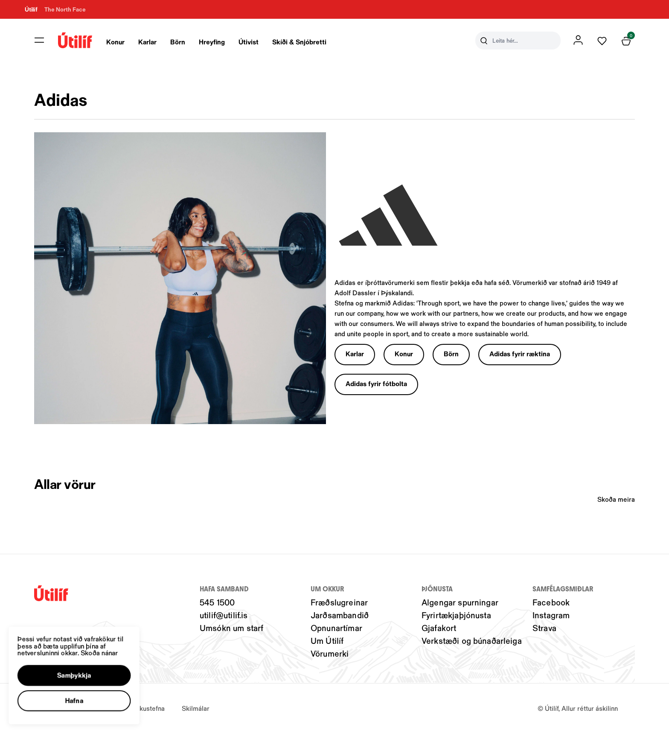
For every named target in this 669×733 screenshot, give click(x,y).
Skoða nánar (107, 646)
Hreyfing (212, 42)
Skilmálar (195, 708)
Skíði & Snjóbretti (299, 42)
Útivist (249, 42)
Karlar (147, 42)
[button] (79, 671)
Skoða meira (616, 499)
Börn (177, 42)
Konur (115, 42)
